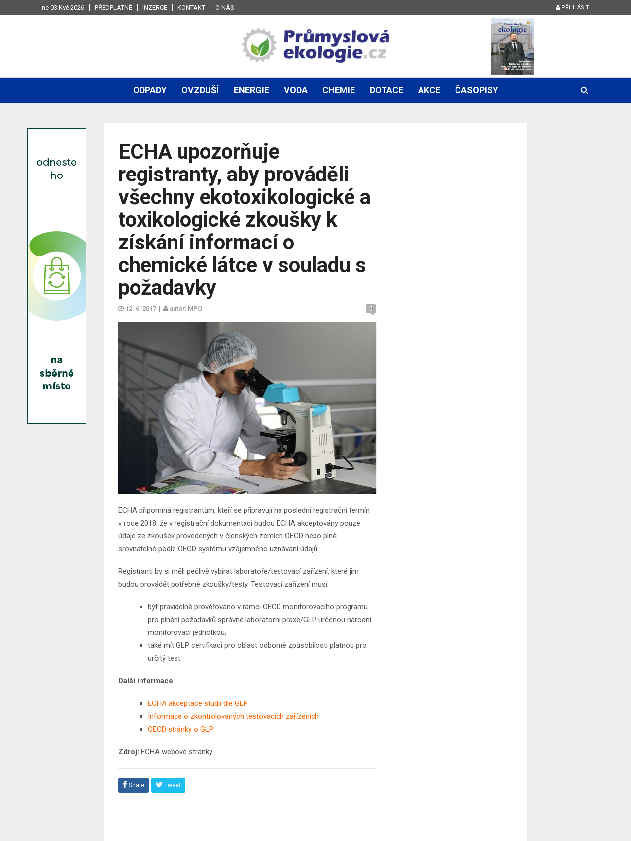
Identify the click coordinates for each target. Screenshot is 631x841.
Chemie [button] (338, 90)
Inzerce (154, 7)
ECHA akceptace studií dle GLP (198, 703)
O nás (224, 7)
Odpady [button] (150, 90)
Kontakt (191, 7)
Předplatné (113, 7)
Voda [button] (296, 90)
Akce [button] (429, 90)
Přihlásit (572, 7)
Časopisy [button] (476, 90)
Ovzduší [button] (200, 90)
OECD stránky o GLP (180, 729)
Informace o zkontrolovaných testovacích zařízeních (233, 716)
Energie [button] (251, 90)
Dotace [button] (386, 90)
